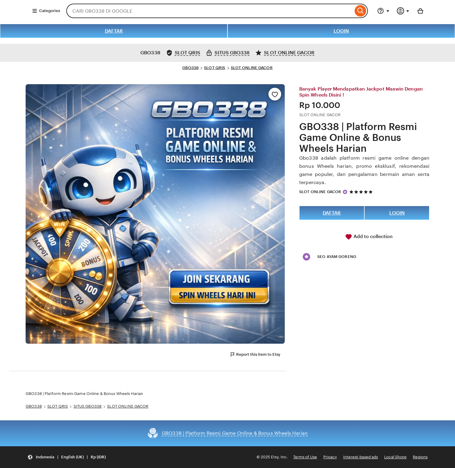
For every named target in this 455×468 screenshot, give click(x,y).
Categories (46, 11)
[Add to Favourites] (274, 94)
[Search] (360, 11)
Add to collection (369, 236)
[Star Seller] (345, 192)
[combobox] (209, 11)
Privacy (330, 457)
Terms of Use (305, 457)
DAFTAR (114, 31)
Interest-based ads (360, 457)
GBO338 (190, 67)
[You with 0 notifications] (403, 11)
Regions (420, 457)
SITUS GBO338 (88, 406)
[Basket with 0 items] (420, 11)
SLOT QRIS (214, 67)
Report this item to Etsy (255, 354)
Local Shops (395, 457)
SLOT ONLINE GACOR (252, 67)
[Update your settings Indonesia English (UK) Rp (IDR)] (66, 457)
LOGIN (341, 31)
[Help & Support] (383, 11)
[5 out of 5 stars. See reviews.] (362, 192)
